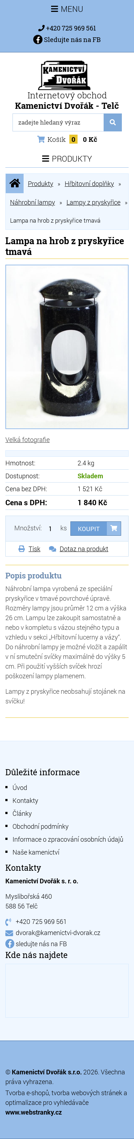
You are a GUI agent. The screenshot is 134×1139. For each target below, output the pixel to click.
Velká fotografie (27, 439)
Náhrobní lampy (32, 202)
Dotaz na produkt (84, 548)
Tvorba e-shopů (27, 1092)
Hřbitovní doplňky (89, 183)
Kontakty (25, 800)
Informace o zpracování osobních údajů (68, 839)
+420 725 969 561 (71, 28)
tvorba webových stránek (86, 1092)
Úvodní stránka (15, 183)
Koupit (89, 529)
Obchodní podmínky (41, 826)
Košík (67, 139)
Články (22, 813)
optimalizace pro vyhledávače (47, 1102)
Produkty (40, 183)
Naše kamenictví (36, 852)
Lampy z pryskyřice (93, 202)
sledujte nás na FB (41, 943)
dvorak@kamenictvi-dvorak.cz (58, 932)
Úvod (20, 787)
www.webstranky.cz (33, 1112)
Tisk (34, 548)
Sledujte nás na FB (67, 39)
